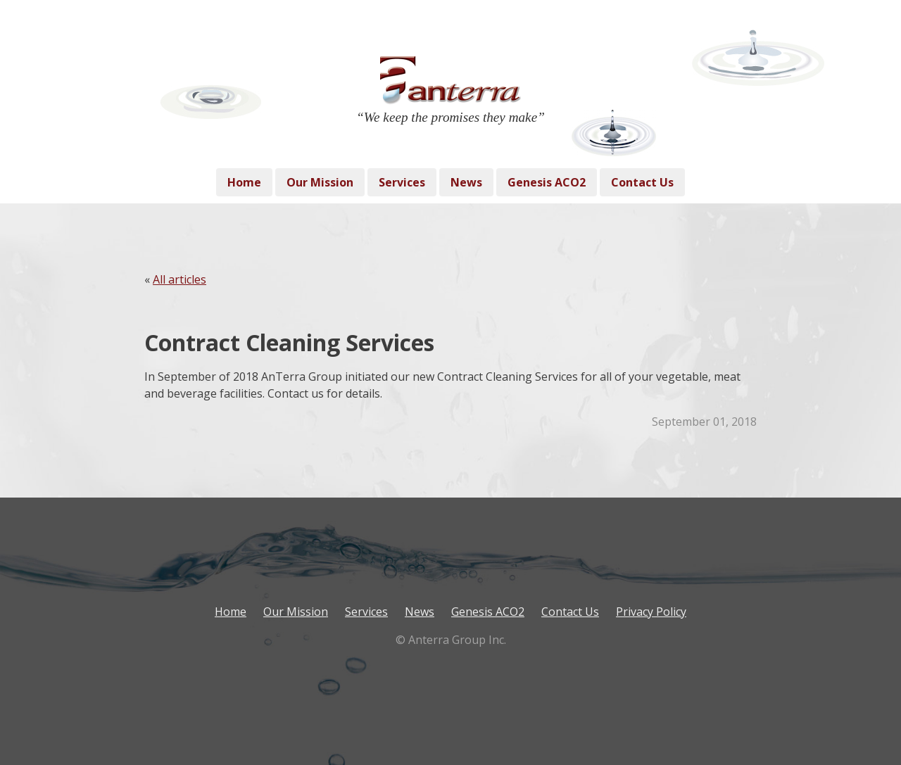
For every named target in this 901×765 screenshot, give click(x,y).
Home (244, 182)
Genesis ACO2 (547, 182)
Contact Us (642, 182)
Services (402, 182)
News (466, 182)
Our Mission (319, 182)
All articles (179, 279)
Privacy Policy (651, 611)
